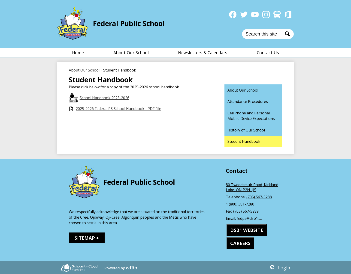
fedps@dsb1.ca (249, 218)
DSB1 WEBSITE (246, 230)
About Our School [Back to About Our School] (84, 70)
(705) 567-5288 (259, 197)
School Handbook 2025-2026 (104, 97)
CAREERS (240, 243)
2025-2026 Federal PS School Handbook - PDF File (118, 109)
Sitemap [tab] (85, 238)
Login (279, 268)
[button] (131, 52)
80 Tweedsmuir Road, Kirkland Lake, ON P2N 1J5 (252, 187)
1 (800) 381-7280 (240, 204)
